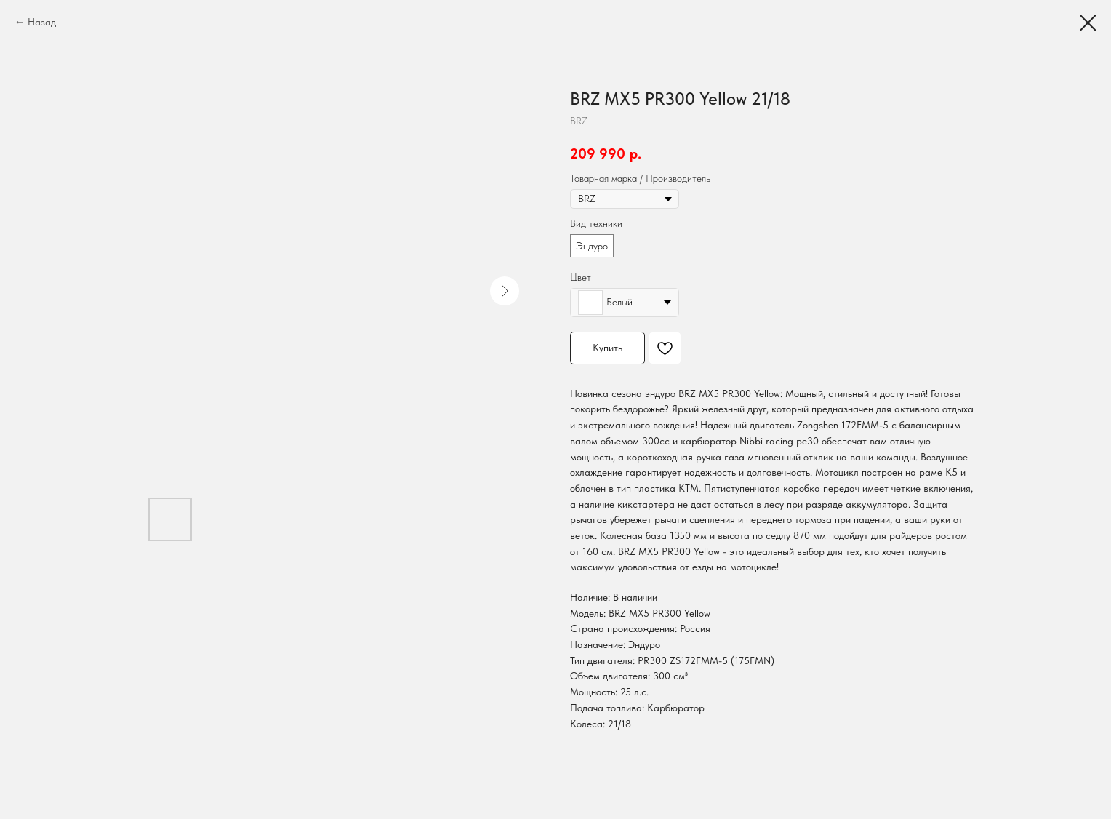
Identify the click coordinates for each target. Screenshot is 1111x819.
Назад (42, 22)
